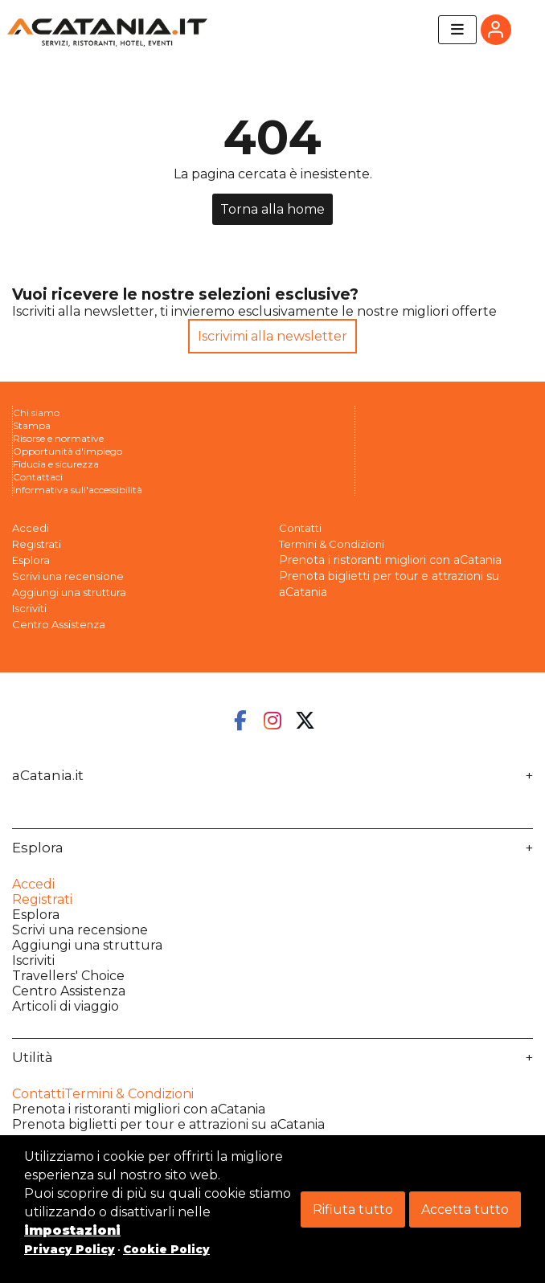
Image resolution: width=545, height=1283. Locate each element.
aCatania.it (48, 775)
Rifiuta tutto (353, 1209)
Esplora (38, 848)
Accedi (30, 527)
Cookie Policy (166, 1249)
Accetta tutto (465, 1209)
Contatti (300, 527)
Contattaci (38, 477)
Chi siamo (36, 413)
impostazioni (72, 1230)
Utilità (32, 1057)
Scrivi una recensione (68, 576)
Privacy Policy (69, 1249)
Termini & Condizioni (331, 543)
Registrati (36, 543)
